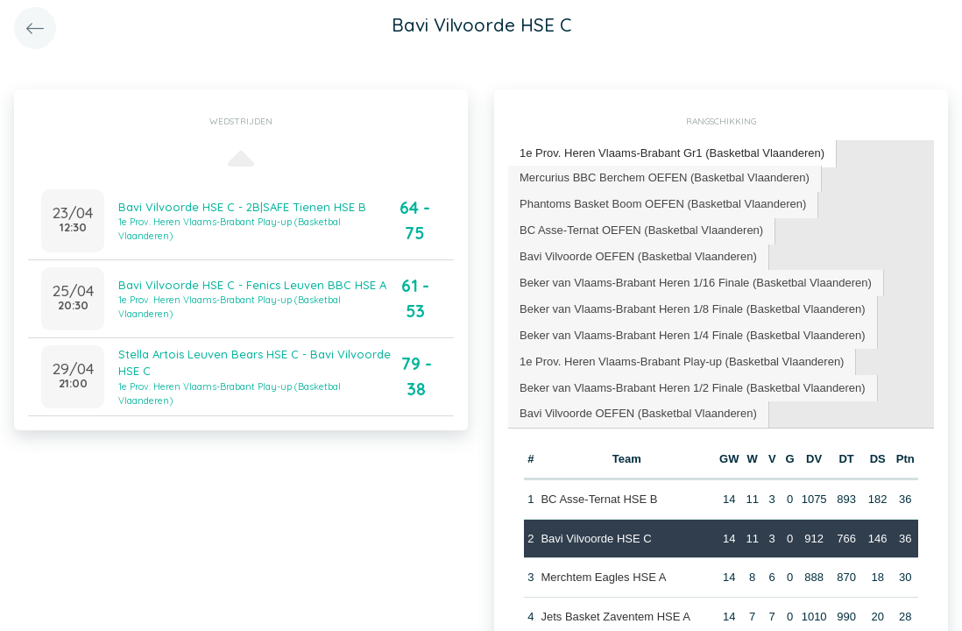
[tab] (672, 153)
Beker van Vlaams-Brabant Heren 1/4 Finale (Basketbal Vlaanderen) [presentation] (693, 335)
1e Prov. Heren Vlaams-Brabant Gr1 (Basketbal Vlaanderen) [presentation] (672, 153)
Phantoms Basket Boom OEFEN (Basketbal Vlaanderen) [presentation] (663, 203)
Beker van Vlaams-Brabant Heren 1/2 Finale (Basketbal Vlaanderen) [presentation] (693, 387)
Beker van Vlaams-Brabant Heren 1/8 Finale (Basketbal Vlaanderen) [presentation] (693, 309)
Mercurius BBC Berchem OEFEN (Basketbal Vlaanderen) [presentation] (665, 177)
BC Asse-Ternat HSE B (599, 499)
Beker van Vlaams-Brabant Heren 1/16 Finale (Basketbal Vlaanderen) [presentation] (696, 282)
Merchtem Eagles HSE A (603, 577)
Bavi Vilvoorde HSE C (596, 538)
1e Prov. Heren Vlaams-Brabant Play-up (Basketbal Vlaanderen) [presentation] (682, 361)
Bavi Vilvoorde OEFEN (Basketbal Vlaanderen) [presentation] (638, 256)
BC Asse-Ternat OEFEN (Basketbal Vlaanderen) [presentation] (641, 230)
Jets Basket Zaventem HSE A (615, 616)
